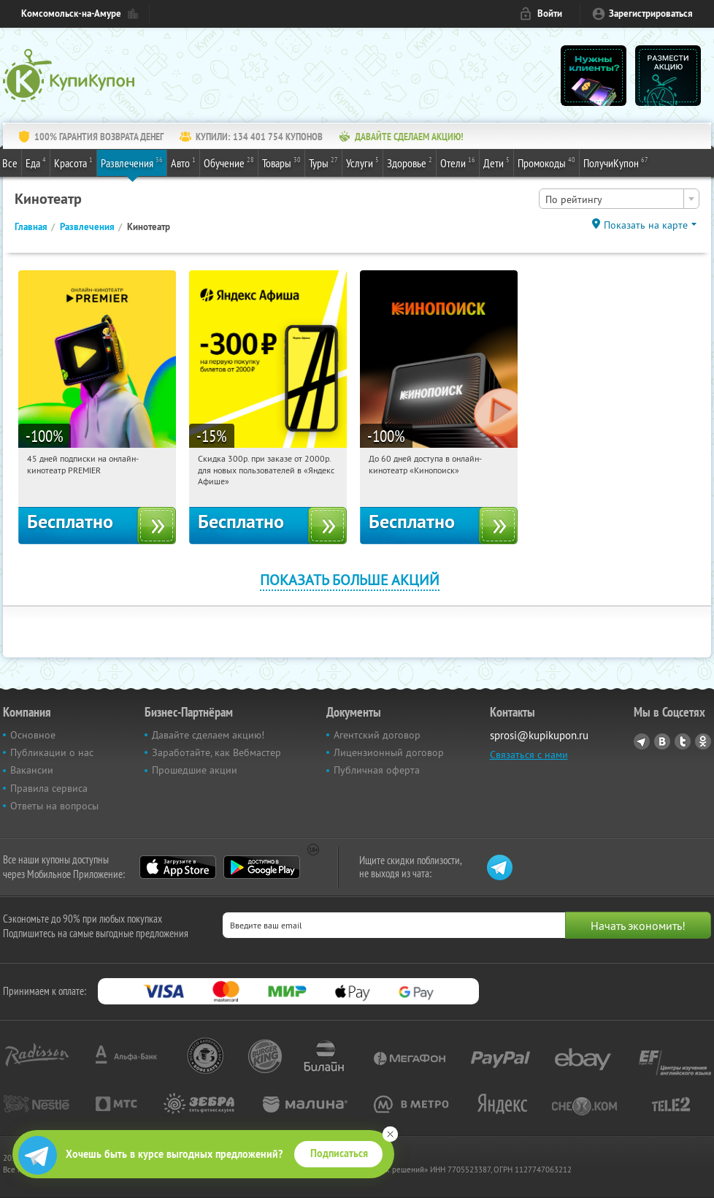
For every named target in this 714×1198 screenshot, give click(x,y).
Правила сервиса (49, 788)
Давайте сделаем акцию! (208, 734)
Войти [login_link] (549, 13)
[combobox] (619, 198)
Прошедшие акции (194, 770)
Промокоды (546, 162)
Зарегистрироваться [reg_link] (651, 13)
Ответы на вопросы (54, 805)
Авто (183, 162)
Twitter (683, 741)
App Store (177, 867)
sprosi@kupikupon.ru (539, 735)
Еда (36, 162)
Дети (496, 162)
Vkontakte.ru (662, 741)
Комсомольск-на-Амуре (71, 13)
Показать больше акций (349, 580)
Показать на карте (646, 225)
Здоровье (409, 162)
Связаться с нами (529, 754)
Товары (281, 162)
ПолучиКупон (615, 162)
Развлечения (132, 162)
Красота (73, 162)
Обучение (229, 162)
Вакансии (31, 770)
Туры (323, 162)
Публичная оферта (377, 770)
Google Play (261, 867)
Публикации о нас (51, 752)
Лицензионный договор (389, 752)
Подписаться (339, 1153)
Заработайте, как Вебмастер (216, 752)
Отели (457, 162)
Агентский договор (377, 734)
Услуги (362, 162)
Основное (32, 734)
